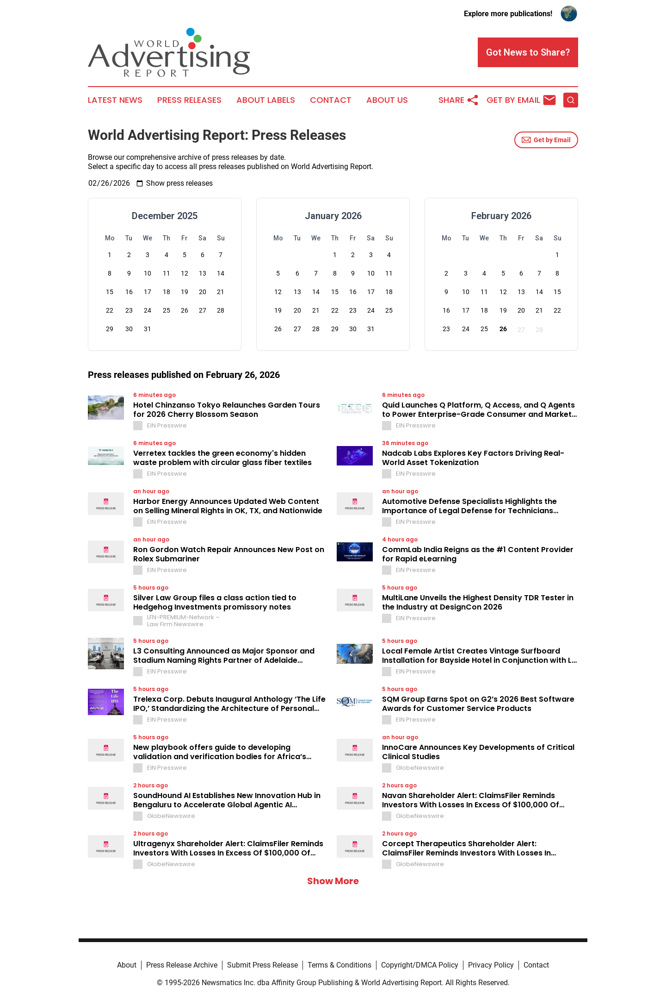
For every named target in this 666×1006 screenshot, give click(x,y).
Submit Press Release (262, 965)
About (126, 965)
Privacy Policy (491, 965)
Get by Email (546, 140)
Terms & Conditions (339, 965)
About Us (387, 100)
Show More (333, 880)
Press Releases (189, 100)
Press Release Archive (181, 965)
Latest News (115, 100)
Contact (331, 100)
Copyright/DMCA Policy (419, 965)
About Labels (265, 100)
